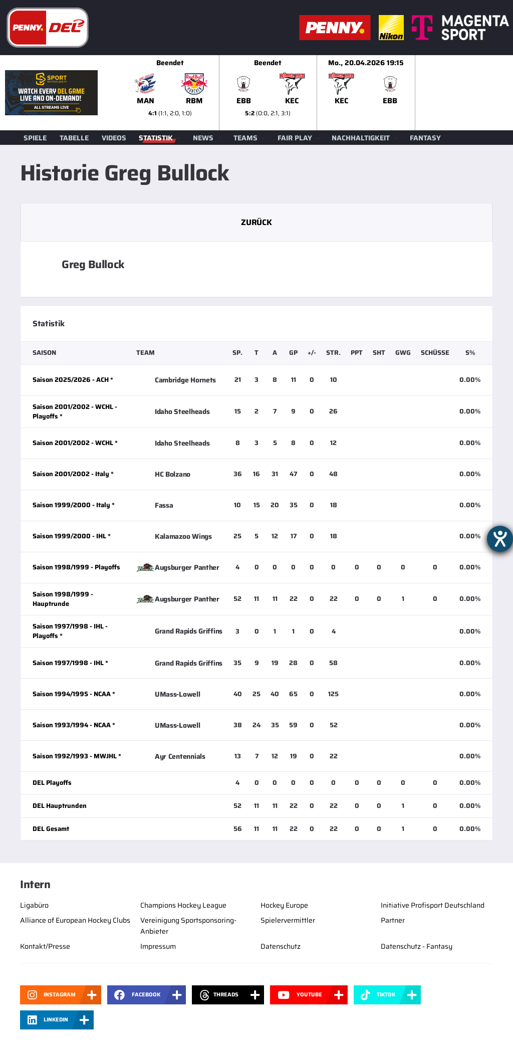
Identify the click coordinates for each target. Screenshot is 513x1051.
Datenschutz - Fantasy (416, 946)
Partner (393, 920)
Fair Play (295, 137)
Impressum (158, 946)
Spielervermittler (288, 920)
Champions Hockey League (183, 905)
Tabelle (74, 137)
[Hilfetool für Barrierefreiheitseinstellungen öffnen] (500, 539)
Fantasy (425, 137)
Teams (245, 137)
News (203, 137)
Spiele (35, 137)
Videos (114, 137)
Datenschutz (281, 946)
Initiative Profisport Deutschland (432, 905)
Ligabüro (34, 905)
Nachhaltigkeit (361, 137)
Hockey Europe (284, 905)
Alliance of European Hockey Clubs (75, 920)
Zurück (256, 222)
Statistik (156, 137)
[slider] (317, 92)
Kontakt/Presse (45, 946)
